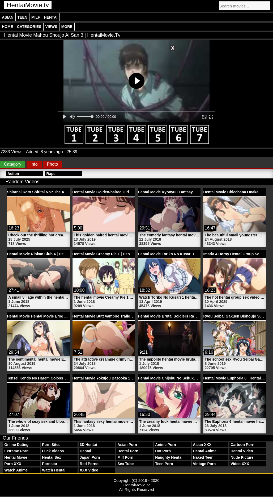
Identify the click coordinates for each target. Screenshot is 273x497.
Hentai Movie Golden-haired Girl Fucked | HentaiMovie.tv (122, 192)
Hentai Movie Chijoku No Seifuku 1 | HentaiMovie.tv (183, 378)
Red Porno (89, 464)
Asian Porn (127, 444)
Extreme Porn (16, 451)
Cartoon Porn (242, 444)
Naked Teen (203, 457)
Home (7, 26)
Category (12, 164)
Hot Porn (163, 451)
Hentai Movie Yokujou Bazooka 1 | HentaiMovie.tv (116, 378)
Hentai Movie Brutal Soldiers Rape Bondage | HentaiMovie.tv (191, 316)
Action (13, 174)
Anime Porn (165, 444)
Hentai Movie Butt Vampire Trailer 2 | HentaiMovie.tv (118, 316)
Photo (52, 164)
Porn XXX (12, 464)
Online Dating (16, 444)
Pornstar (49, 464)
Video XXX (240, 464)
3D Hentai (88, 444)
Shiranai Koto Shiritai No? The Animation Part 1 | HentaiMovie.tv (63, 192)
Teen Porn (164, 464)
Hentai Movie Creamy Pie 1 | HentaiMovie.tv (110, 254)
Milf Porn (125, 457)
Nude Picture (242, 457)
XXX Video (89, 470)
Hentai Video (242, 451)
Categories (29, 26)
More (66, 26)
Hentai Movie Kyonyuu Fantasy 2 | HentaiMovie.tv (181, 192)
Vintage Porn (204, 464)
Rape (50, 174)
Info (34, 164)
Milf (35, 17)
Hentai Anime (204, 451)
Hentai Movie (15, 457)
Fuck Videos (53, 451)
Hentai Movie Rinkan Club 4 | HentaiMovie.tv (46, 254)
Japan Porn (90, 457)
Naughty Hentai (168, 457)
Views (51, 26)
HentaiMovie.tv (28, 5)
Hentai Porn (127, 451)
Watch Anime (16, 470)
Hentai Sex (51, 457)
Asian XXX (202, 444)
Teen (22, 17)
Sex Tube (125, 464)
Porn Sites (51, 444)
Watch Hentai (53, 470)
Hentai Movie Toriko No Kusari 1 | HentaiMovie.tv (181, 254)
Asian (8, 17)
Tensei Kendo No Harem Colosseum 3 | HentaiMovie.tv (55, 378)
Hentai (51, 17)
